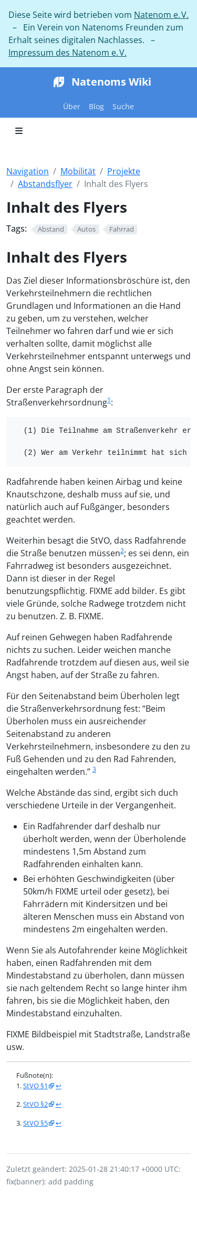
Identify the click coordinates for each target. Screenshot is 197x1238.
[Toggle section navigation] (19, 131)
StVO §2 (35, 1104)
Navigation (27, 171)
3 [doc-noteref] (94, 769)
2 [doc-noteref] (122, 550)
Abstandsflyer (45, 184)
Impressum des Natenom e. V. (67, 52)
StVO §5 (35, 1123)
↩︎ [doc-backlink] (58, 1085)
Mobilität (78, 171)
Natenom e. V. (161, 14)
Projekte (123, 171)
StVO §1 (35, 1085)
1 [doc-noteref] (109, 400)
